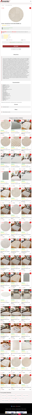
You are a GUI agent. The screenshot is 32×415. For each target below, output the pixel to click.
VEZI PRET (16, 46)
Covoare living (12, 400)
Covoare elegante (14, 398)
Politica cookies (14, 414)
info (9, 168)
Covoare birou (18, 400)
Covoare (3, 5)
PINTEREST (18, 406)
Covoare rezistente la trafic (6, 398)
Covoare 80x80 (18, 395)
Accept (19, 414)
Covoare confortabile (5, 400)
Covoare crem (4, 395)
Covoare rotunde (25, 395)
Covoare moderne (21, 398)
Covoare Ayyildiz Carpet (8, 5)
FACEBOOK (13, 406)
